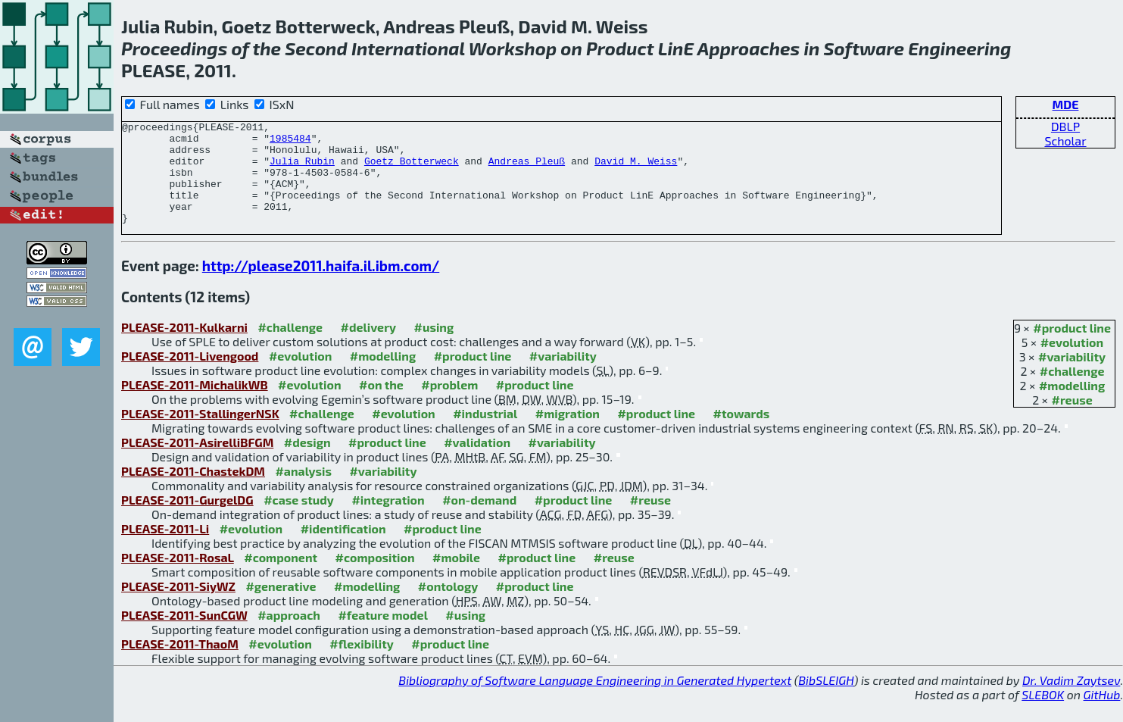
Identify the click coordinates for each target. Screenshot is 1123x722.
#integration (387, 520)
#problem (449, 405)
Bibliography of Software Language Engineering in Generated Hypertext (594, 700)
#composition (375, 577)
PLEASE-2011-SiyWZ (178, 606)
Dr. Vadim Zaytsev (1071, 700)
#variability (1072, 377)
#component (280, 577)
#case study (299, 520)
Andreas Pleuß (526, 170)
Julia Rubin (302, 170)
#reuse (1072, 420)
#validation (477, 462)
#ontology (448, 606)
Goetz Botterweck (411, 170)
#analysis (303, 491)
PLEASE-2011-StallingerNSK (200, 434)
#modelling (1072, 406)
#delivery (368, 347)
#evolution (1071, 362)
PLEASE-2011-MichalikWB (194, 405)
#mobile (456, 577)
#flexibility (361, 664)
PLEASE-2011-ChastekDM (193, 491)
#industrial (485, 434)
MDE (1066, 104)
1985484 (290, 142)
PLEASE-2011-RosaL (177, 577)
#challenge (1072, 391)
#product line (1072, 348)
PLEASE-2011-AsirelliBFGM (197, 462)
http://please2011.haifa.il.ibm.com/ (320, 286)
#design (307, 462)
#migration (567, 434)
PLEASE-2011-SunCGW (184, 635)
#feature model (383, 635)
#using (434, 347)
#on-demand (479, 520)
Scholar (1065, 140)
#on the (381, 405)
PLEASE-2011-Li (165, 549)
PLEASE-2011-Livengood (189, 376)
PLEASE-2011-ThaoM (180, 664)
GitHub (1102, 715)
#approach (288, 635)
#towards (741, 434)
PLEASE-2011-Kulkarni (184, 347)
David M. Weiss (635, 170)
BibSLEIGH (825, 700)
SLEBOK (1043, 715)
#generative (280, 606)
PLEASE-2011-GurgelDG (187, 520)
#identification (343, 549)
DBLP (1065, 126)
